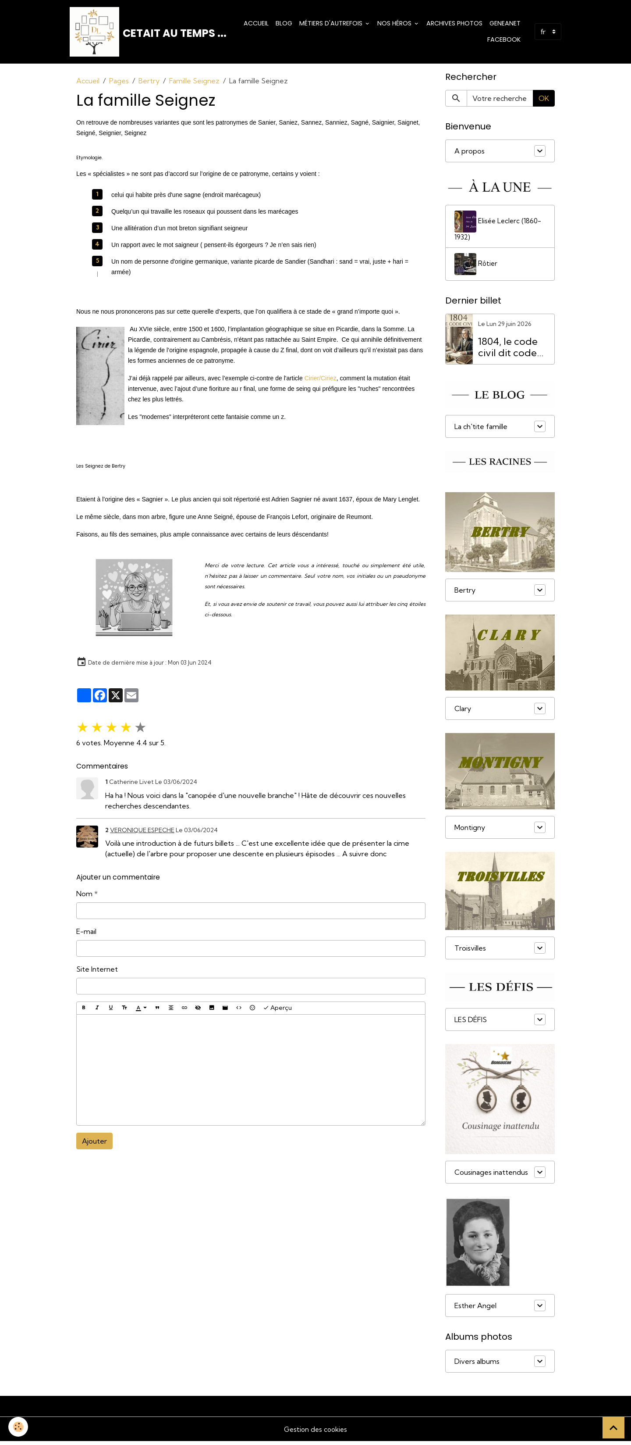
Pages (119, 83)
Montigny (469, 831)
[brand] (144, 33)
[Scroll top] (613, 1427)
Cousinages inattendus (491, 1175)
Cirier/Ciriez (321, 381)
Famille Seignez (194, 83)
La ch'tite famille (480, 430)
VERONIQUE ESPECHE (142, 833)
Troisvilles (470, 952)
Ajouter (94, 1144)
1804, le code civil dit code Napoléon (508, 351)
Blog (284, 24)
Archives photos (454, 24)
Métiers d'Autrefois (331, 24)
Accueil (256, 24)
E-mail (86, 934)
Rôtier (476, 268)
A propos (469, 154)
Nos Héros (395, 24)
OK (544, 101)
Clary (462, 712)
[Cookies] (18, 1427)
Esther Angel (475, 1309)
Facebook (504, 41)
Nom (84, 896)
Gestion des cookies (315, 1432)
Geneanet (505, 24)
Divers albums (477, 1364)
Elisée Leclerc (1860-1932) (499, 229)
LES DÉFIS (470, 1023)
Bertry (149, 83)
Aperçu (277, 1011)
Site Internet (97, 972)
